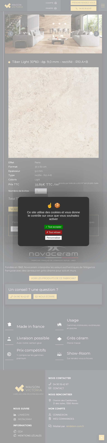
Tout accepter (53, 227)
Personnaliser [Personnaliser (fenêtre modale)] (53, 238)
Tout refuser (53, 232)
